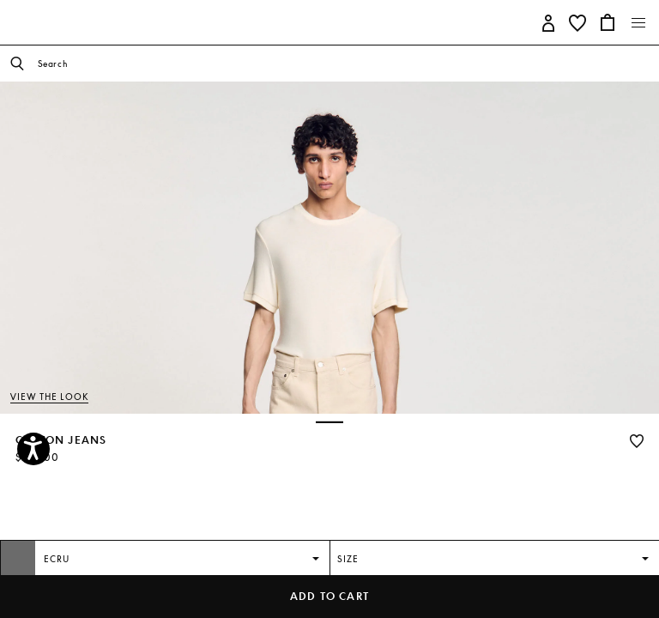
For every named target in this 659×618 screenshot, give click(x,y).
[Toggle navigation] (639, 23)
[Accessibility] (33, 449)
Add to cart (329, 596)
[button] (548, 21)
